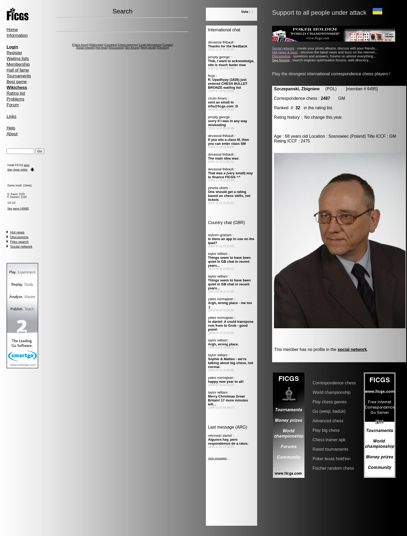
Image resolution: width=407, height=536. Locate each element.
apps (26, 165)
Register (14, 53)
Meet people (148, 47)
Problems (15, 99)
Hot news (17, 232)
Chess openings (127, 44)
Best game (17, 82)
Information (17, 35)
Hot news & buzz (285, 52)
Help (11, 128)
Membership (18, 64)
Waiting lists (18, 58)
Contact (167, 44)
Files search (19, 242)
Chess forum (80, 44)
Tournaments (19, 76)
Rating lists (96, 44)
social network (352, 349)
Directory (163, 47)
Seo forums (132, 47)
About (12, 134)
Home (12, 29)
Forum (13, 105)
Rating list (16, 93)
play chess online (17, 169)
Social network (21, 247)
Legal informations (150, 44)
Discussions (19, 237)
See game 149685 (18, 208)
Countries (110, 44)
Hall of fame (18, 70)
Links (11, 116)
